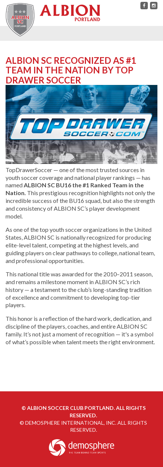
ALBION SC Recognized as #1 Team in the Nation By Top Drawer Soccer (71, 70)
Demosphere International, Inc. (70, 423)
